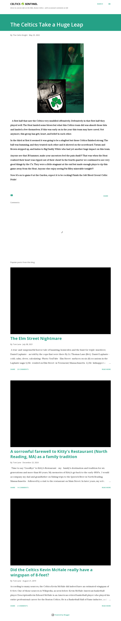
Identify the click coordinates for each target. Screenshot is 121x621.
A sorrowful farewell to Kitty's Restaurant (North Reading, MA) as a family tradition (58, 454)
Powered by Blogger (60, 615)
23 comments (22, 369)
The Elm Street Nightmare (36, 338)
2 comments (22, 606)
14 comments (22, 487)
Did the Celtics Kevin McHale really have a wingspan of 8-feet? (51, 572)
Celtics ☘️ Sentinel (24, 4)
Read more (106, 369)
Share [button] (105, 196)
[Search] (100, 4)
